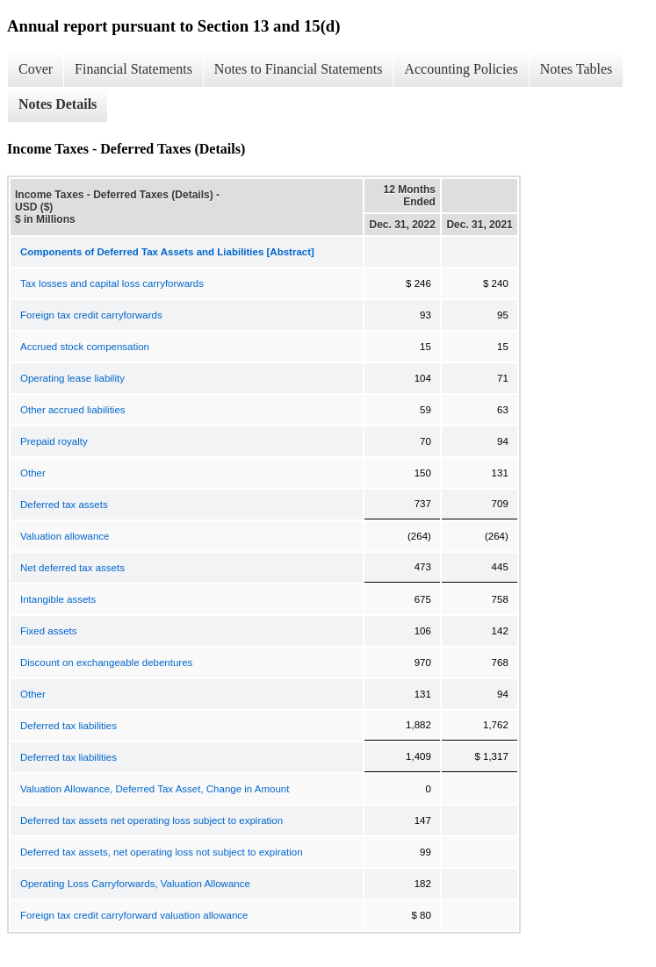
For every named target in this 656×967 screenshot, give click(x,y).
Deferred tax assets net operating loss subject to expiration (151, 820)
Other (33, 473)
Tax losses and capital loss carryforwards (112, 283)
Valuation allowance (64, 536)
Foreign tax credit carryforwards (91, 315)
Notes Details (57, 104)
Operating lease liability (72, 378)
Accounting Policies (460, 68)
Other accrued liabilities (73, 410)
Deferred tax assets (64, 504)
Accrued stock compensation (84, 346)
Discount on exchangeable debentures (106, 662)
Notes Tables (576, 68)
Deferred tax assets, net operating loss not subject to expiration (161, 852)
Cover (35, 68)
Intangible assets (58, 599)
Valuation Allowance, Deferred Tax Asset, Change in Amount (154, 789)
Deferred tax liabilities (68, 725)
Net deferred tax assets (72, 567)
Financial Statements (133, 68)
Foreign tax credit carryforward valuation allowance (134, 915)
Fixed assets (48, 631)
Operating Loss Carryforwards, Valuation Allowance (135, 883)
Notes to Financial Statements (298, 68)
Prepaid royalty (54, 441)
